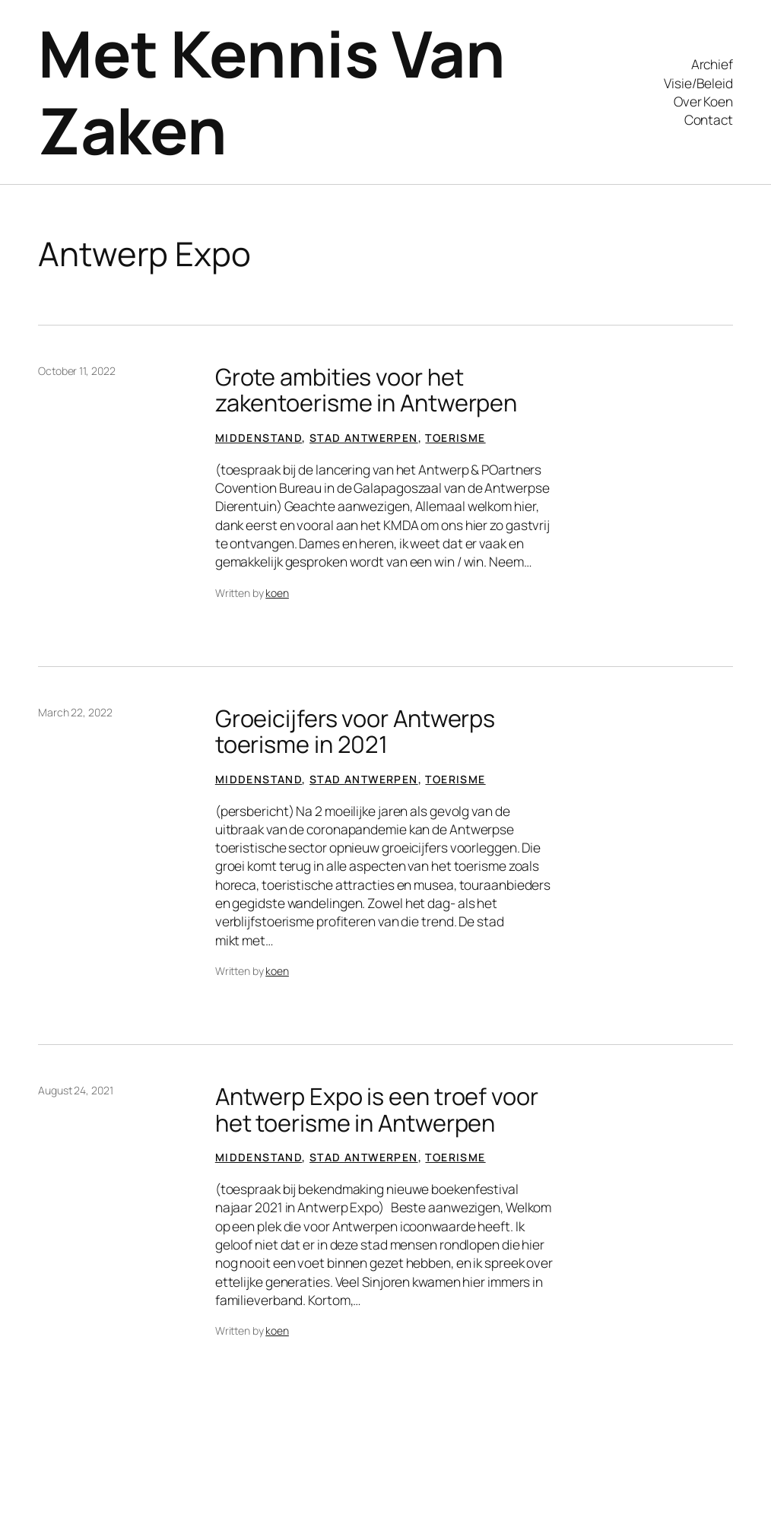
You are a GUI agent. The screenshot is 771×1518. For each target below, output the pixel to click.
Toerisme (455, 437)
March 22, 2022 (75, 712)
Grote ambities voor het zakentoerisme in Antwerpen (366, 390)
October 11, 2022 (76, 371)
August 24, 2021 (75, 1090)
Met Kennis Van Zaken (271, 91)
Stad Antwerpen (363, 437)
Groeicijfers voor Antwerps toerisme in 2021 (355, 731)
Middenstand (258, 437)
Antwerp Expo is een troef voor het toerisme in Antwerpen (376, 1109)
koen (277, 593)
